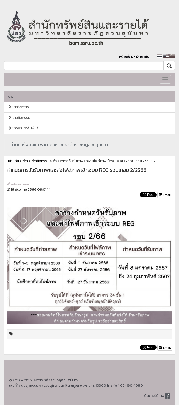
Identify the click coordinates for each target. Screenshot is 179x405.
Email (165, 195)
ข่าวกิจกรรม (19, 117)
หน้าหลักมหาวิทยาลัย (134, 56)
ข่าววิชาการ (18, 107)
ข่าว (10, 96)
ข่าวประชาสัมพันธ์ (23, 128)
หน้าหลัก (13, 161)
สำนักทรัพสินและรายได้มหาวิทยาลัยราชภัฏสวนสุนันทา (59, 144)
